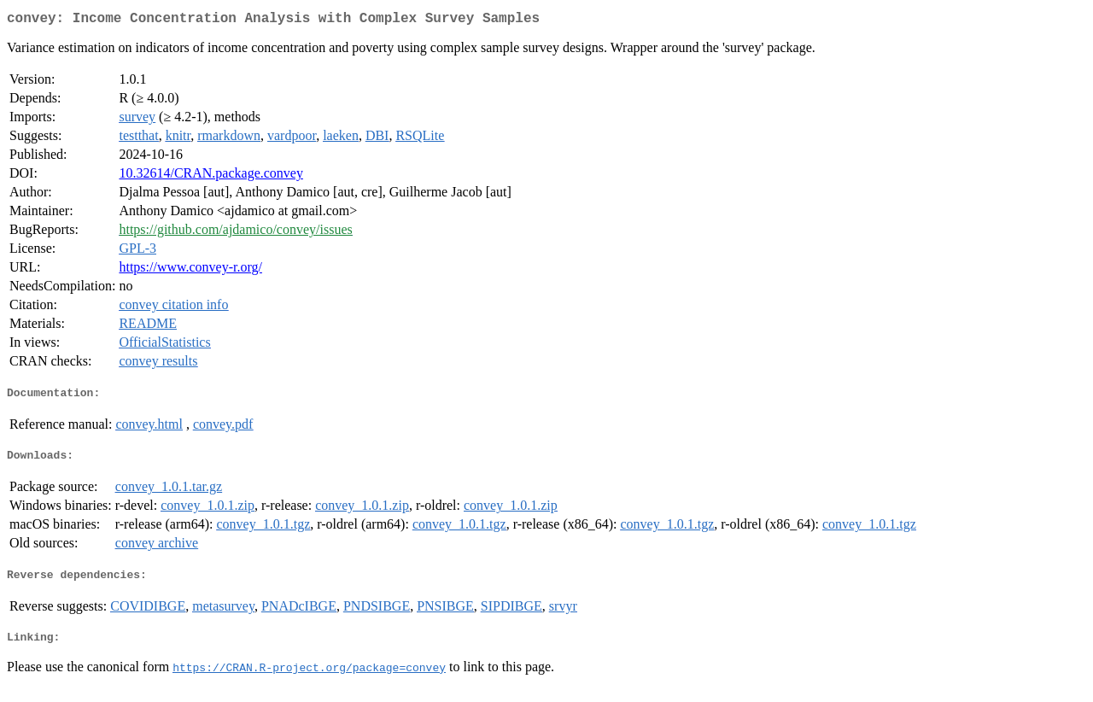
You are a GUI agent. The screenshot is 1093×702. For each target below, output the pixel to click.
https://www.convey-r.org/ (190, 270)
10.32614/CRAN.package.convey (211, 176)
